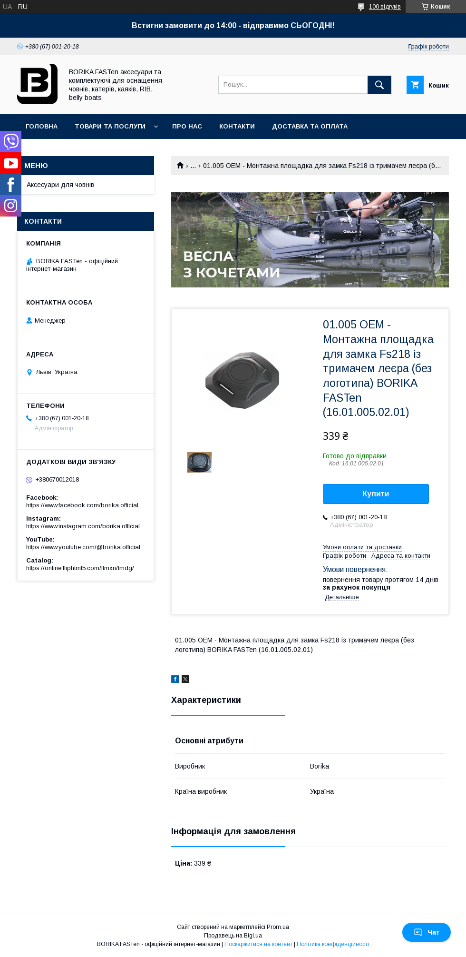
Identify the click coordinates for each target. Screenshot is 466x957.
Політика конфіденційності (333, 944)
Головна (42, 126)
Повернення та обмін (66, 151)
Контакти (237, 126)
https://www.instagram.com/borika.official (83, 526)
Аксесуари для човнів (60, 184)
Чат (426, 932)
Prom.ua (278, 927)
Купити (376, 494)
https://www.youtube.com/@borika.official (83, 547)
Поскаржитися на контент (258, 944)
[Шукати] (379, 85)
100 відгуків (385, 6)
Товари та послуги (110, 126)
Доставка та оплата (310, 126)
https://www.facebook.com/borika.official (82, 505)
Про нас (187, 126)
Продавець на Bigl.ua (233, 935)
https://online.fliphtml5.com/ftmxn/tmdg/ (80, 568)
